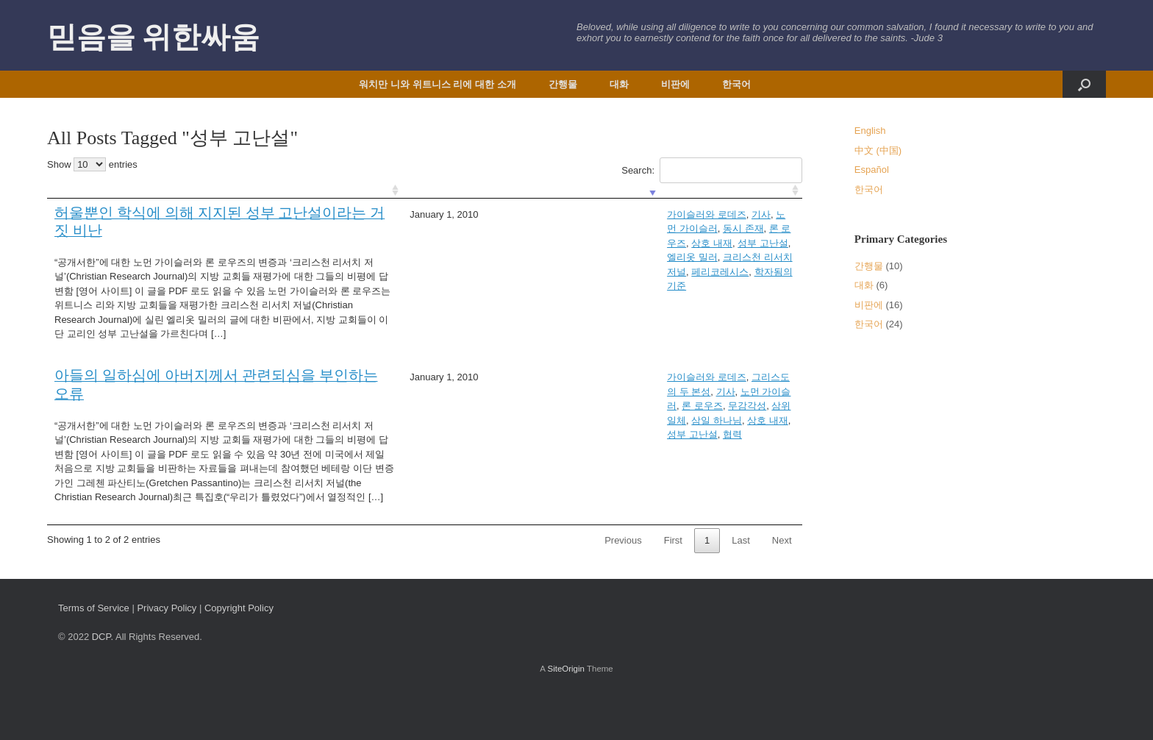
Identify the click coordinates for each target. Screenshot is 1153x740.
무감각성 (751, 391)
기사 (518, 214)
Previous (623, 583)
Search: (711, 170)
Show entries (92, 164)
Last (741, 583)
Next (782, 583)
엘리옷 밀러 (449, 228)
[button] (1084, 84)
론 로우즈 (665, 214)
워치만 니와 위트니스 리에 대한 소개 (437, 84)
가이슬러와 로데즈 (464, 214)
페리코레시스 (606, 228)
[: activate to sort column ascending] (198, 191)
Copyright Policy (239, 651)
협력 (625, 405)
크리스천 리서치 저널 (525, 228)
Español (871, 169)
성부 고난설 (763, 214)
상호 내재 (711, 214)
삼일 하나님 (484, 405)
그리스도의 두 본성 (549, 391)
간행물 (563, 84)
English (870, 130)
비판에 (675, 84)
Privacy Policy (166, 651)
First (673, 583)
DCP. (102, 680)
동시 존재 (619, 214)
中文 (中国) (878, 150)
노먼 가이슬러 (563, 214)
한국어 (736, 84)
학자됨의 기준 (670, 228)
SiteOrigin (566, 711)
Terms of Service (93, 651)
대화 (619, 84)
